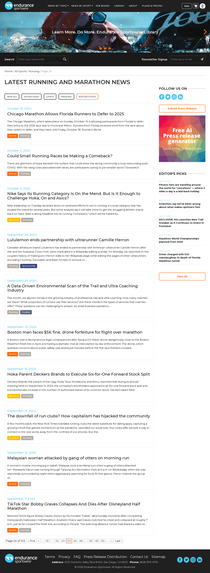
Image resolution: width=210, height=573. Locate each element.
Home (9, 71)
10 (47, 541)
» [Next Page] (112, 541)
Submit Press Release (182, 108)
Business (14, 220)
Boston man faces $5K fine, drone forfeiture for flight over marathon (74, 332)
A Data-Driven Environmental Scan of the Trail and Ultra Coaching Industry (72, 288)
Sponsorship (28, 266)
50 (103, 541)
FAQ (77, 557)
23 (63, 541)
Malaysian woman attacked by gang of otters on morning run (68, 458)
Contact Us (139, 557)
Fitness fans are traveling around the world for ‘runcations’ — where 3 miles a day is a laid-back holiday (182, 188)
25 (75, 541)
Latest (59, 96)
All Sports (21, 71)
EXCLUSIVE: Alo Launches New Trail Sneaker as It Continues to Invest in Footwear (181, 223)
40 (97, 541)
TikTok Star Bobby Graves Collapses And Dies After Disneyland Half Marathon (73, 506)
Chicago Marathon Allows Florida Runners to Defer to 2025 (65, 114)
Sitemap (158, 557)
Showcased (37, 96)
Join (186, 6)
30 (91, 541)
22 (57, 541)
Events (12, 136)
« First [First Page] (31, 541)
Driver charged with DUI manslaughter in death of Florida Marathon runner (179, 257)
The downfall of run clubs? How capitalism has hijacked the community (78, 416)
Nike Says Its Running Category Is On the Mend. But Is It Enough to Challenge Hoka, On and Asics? (73, 196)
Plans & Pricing (152, 5)
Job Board (103, 5)
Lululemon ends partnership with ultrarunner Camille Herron (68, 240)
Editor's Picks (105, 96)
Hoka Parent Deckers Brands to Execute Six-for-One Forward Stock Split (78, 374)
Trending (79, 96)
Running (34, 71)
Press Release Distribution (105, 557)
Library (119, 5)
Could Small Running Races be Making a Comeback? (60, 156)
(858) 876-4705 (149, 562)
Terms (50, 557)
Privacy (64, 557)
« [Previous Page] (38, 541)
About (133, 5)
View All (14, 96)
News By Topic (57, 5)
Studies (26, 312)
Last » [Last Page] (118, 541)
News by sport (81, 5)
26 (80, 541)
